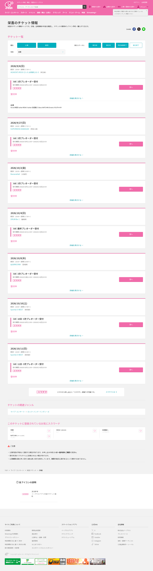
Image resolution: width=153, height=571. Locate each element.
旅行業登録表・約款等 (12, 548)
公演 (26, 45)
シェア (134, 29)
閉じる (147, 11)
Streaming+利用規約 (11, 534)
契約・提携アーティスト (125, 541)
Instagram (97, 541)
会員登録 (144, 2)
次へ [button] (131, 87)
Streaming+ (91, 12)
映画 (83, 12)
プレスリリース (123, 534)
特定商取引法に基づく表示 (13, 541)
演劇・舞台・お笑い (44, 12)
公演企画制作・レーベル (126, 544)
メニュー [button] (143, 7)
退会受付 (35, 534)
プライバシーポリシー (12, 537)
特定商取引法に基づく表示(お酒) (15, 544)
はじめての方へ (37, 544)
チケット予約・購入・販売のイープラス (30, 2)
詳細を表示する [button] (75, 98)
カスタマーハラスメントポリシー (42, 548)
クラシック (57, 12)
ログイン (136, 2)
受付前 (95, 45)
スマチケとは (110, 392)
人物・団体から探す (127, 7)
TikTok (96, 544)
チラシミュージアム (68, 537)
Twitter (139, 29)
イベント (32, 12)
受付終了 (136, 45)
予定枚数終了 (122, 45)
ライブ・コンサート (12, 12)
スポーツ (24, 12)
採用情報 (120, 537)
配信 (46, 45)
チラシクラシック (67, 534)
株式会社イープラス (124, 530)
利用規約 (8, 530)
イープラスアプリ (67, 530)
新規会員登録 (36, 530)
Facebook (97, 534)
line (143, 29)
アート (65, 12)
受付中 (108, 45)
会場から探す (110, 7)
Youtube (97, 537)
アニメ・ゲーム (74, 12)
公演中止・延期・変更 (39, 537)
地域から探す (96, 7)
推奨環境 (35, 541)
